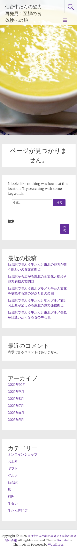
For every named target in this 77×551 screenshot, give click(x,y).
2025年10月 (17, 384)
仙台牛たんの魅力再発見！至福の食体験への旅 (23, 13)
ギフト (13, 468)
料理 (11, 496)
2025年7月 (16, 406)
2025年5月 (16, 420)
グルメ (13, 475)
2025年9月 (16, 392)
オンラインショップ (22, 454)
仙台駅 (13, 482)
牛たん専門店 (18, 510)
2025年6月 (16, 413)
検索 (11, 221)
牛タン (13, 503)
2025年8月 (16, 399)
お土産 (13, 461)
